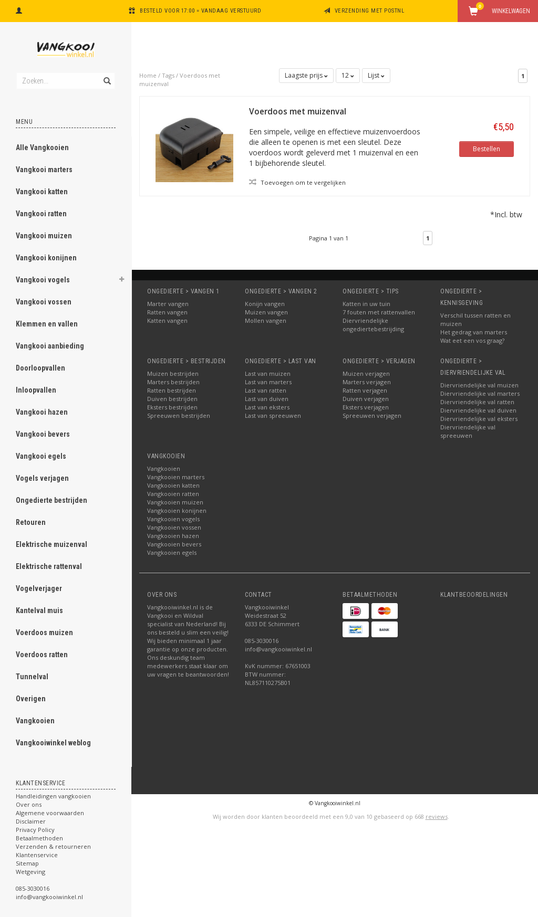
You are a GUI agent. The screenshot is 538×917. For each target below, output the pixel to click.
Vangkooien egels (171, 552)
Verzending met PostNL (370, 10)
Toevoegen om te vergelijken (297, 182)
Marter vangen (168, 304)
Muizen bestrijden (173, 373)
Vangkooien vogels (173, 519)
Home (148, 75)
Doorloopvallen (40, 368)
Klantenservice (37, 855)
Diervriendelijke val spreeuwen (467, 431)
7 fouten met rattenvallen (379, 312)
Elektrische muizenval (51, 544)
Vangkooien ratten (173, 494)
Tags (168, 75)
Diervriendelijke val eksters (479, 419)
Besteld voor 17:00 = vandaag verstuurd (200, 10)
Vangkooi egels (41, 456)
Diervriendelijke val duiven (478, 410)
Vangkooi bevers (43, 434)
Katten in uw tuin (366, 304)
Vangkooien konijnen (176, 510)
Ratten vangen (167, 312)
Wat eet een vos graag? (472, 340)
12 (348, 75)
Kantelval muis (39, 610)
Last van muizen (268, 373)
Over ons (29, 804)
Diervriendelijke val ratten (477, 402)
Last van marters (268, 382)
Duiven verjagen (366, 399)
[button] (121, 281)
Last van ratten (265, 390)
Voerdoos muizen (44, 632)
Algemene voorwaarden (50, 813)
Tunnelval (32, 676)
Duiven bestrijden (172, 399)
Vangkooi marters (44, 169)
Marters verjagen (367, 382)
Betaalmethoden (39, 838)
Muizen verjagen (366, 373)
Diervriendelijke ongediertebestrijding (373, 325)
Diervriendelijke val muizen (479, 385)
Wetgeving (30, 872)
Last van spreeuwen (273, 415)
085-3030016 (32, 888)
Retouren (31, 522)
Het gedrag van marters (473, 332)
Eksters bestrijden (172, 407)
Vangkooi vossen (43, 302)
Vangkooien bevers (174, 544)
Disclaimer (31, 821)
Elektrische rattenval (49, 566)
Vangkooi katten (42, 191)
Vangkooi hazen (42, 412)
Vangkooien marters (175, 477)
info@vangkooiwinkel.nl (49, 897)
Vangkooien (35, 720)
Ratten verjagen (365, 390)
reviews (437, 816)
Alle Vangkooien (42, 147)
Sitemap (27, 863)
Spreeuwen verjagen (372, 415)
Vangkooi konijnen (46, 258)
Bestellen (486, 148)
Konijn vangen (265, 304)
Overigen (31, 698)
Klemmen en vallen (47, 324)
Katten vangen (167, 320)
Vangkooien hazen (173, 536)
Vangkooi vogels (43, 280)
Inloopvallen (36, 390)
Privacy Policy (35, 830)
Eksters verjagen (366, 407)
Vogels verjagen (42, 478)
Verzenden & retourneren (53, 846)
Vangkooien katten (173, 485)
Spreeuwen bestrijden (178, 415)
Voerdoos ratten (42, 654)
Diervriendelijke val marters (480, 393)
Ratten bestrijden (171, 390)
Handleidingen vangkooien (53, 796)
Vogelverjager (39, 588)
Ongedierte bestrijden (51, 500)
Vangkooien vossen (174, 527)
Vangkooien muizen (175, 502)
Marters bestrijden (173, 382)
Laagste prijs (306, 75)
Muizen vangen (266, 312)
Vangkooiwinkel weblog (53, 743)
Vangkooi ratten (41, 213)
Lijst (376, 75)
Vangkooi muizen (44, 235)
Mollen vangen (265, 320)
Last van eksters (267, 407)
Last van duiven (266, 399)
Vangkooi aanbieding (50, 346)
